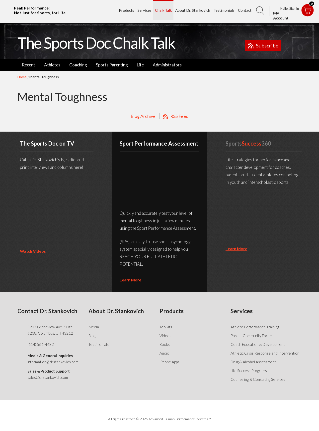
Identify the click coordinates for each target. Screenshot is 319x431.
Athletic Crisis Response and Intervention (265, 353)
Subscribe (267, 45)
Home (22, 77)
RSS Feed (179, 116)
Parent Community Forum (251, 335)
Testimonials (224, 10)
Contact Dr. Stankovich (47, 310)
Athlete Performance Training (255, 327)
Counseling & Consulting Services (258, 379)
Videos (165, 335)
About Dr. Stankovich (192, 10)
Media (93, 327)
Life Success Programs (249, 370)
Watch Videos (33, 251)
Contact (244, 10)
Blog (91, 335)
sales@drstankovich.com (47, 377)
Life (140, 64)
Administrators (167, 64)
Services (145, 10)
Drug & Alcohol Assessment (253, 362)
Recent (28, 64)
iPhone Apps (169, 362)
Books (165, 344)
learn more (130, 279)
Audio (164, 353)
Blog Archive (143, 116)
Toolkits (166, 327)
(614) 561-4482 (40, 344)
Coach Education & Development (258, 344)
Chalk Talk (163, 10)
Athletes (52, 64)
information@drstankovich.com (52, 362)
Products (126, 10)
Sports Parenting (112, 64)
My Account (281, 15)
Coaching (78, 64)
